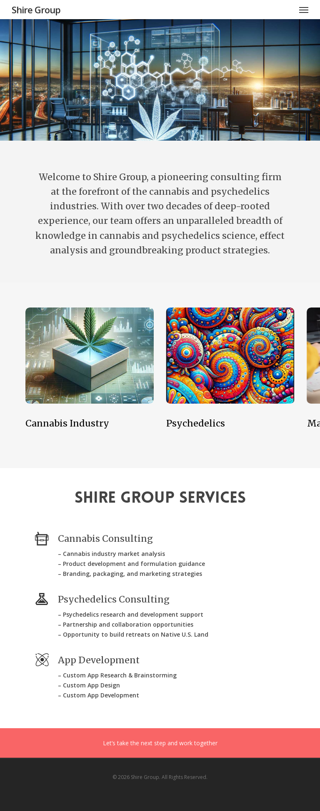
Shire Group (36, 9)
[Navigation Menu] (303, 9)
